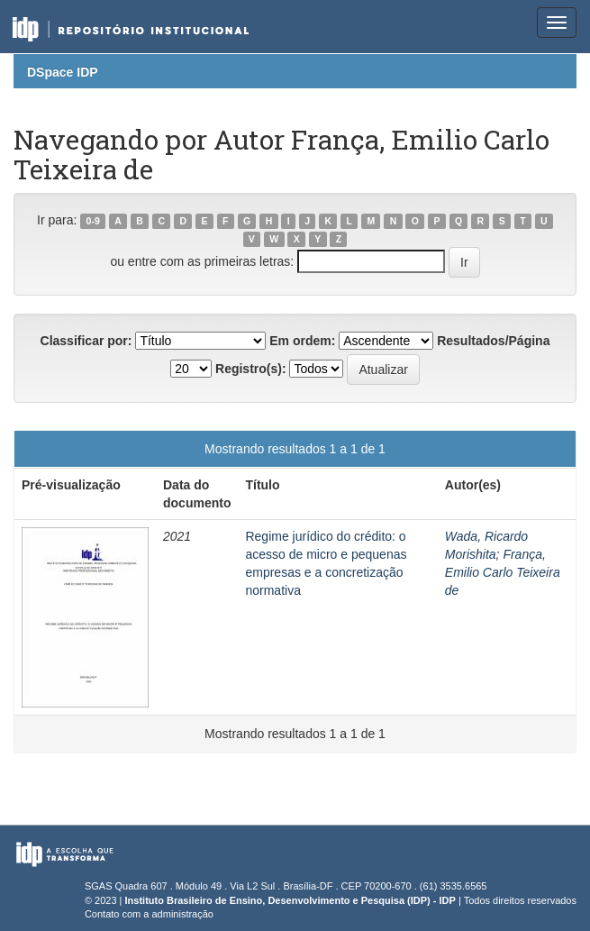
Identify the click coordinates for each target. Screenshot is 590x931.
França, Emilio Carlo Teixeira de (502, 572)
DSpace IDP (62, 72)
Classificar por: (86, 340)
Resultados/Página (493, 340)
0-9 (93, 220)
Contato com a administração (149, 913)
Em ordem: (302, 340)
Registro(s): (250, 368)
